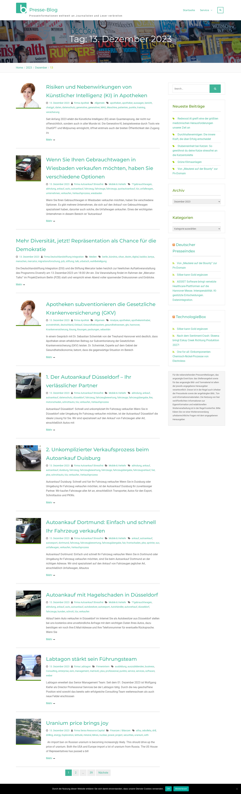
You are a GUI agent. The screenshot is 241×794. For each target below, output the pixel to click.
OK (168, 788)
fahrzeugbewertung (106, 395)
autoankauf (77, 187)
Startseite (189, 9)
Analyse (114, 318)
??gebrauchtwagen (142, 182)
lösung (72, 327)
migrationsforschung (49, 259)
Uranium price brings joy (77, 721)
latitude (79, 733)
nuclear (103, 733)
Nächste (103, 771)
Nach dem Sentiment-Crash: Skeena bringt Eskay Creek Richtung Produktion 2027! (196, 338)
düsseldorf (78, 395)
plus (102, 669)
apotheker (127, 101)
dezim (128, 255)
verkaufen (66, 191)
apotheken (115, 101)
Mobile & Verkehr (117, 182)
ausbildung (121, 664)
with (146, 733)
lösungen (82, 327)
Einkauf (78, 323)
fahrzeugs (111, 187)
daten (58, 105)
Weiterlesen (181, 788)
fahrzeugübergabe (138, 395)
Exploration (68, 733)
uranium (138, 733)
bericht (148, 101)
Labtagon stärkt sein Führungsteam (91, 657)
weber (49, 674)
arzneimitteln (53, 323)
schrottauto (68, 400)
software (150, 669)
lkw (150, 395)
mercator (32, 259)
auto (67, 187)
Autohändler (117, 605)
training (141, 105)
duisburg (63, 468)
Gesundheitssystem (93, 323)
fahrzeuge (100, 187)
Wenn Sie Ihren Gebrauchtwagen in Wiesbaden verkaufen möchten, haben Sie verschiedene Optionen (99, 166)
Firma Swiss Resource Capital (89, 728)
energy (57, 733)
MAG (103, 105)
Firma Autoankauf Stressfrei (88, 182)
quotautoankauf (126, 187)
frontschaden (134, 541)
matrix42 (94, 669)
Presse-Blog (43, 9)
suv (157, 541)
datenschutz (68, 105)
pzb (63, 259)
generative (81, 105)
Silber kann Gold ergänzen (192, 273)
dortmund (64, 541)
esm (72, 669)
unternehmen (53, 191)
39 (91, 771)
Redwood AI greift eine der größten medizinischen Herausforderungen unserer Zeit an (195, 121)
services (140, 669)
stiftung (70, 259)
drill (154, 728)
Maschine (112, 105)
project (119, 733)
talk (77, 259)
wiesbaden (96, 191)
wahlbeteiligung (98, 259)
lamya (151, 255)
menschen (21, 259)
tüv (137, 187)
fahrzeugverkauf (141, 468)
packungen (93, 327)
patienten (123, 105)
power (111, 733)
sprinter (151, 541)
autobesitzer (90, 605)
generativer (94, 105)
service (131, 669)
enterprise (63, 669)
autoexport (52, 541)
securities (128, 733)
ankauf (60, 187)
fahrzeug (89, 187)
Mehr (49, 138)
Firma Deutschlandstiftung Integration (64, 255)
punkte (132, 105)
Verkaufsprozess (81, 191)
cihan (121, 255)
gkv (127, 323)
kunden (61, 609)
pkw (48, 473)
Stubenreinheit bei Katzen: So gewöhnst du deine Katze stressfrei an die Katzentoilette (195, 149)
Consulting (51, 669)
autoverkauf (131, 605)
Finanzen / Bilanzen (120, 728)
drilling (49, 733)
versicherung (52, 110)
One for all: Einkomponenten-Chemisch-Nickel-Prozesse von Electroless (192, 355)
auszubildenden (136, 664)
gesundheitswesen (114, 323)
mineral (87, 733)
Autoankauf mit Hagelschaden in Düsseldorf (102, 593)
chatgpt (50, 105)
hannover (135, 323)
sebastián (105, 327)
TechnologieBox (191, 315)
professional (112, 669)
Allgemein (100, 101)
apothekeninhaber (140, 318)
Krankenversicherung (57, 327)
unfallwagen (146, 187)
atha (138, 728)
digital (135, 255)
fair (153, 468)
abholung (51, 187)
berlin (105, 255)
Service (204, 9)
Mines (95, 733)
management (82, 669)
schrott (70, 609)
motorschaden (53, 400)
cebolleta (146, 728)
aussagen (139, 101)
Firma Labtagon (82, 664)
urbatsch (84, 259)
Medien (93, 255)
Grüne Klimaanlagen (190, 160)
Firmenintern (102, 664)
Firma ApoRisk (81, 101)
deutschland (67, 323)
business (149, 664)
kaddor (143, 255)
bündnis (113, 255)
